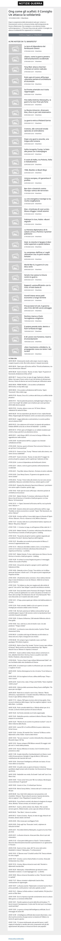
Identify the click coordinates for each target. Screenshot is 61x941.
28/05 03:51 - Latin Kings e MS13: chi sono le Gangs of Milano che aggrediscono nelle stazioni (29, 436)
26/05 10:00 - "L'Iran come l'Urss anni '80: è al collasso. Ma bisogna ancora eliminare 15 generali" (30, 781)
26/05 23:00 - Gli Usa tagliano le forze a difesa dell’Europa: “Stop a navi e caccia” (29, 677)
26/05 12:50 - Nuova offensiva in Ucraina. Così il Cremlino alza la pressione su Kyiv (29, 750)
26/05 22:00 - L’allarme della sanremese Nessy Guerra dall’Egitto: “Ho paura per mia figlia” (30, 688)
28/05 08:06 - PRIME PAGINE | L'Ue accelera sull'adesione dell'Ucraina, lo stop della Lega (27, 386)
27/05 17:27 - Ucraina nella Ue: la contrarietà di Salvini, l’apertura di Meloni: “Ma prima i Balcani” (30, 523)
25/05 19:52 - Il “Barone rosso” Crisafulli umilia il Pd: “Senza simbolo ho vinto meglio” (30, 854)
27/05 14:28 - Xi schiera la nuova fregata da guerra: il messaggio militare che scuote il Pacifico (29, 561)
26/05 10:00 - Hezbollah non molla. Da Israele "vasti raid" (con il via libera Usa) (30, 775)
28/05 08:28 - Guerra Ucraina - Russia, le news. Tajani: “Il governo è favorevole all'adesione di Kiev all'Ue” (30, 373)
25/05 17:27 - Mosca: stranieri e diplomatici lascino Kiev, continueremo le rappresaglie (26, 881)
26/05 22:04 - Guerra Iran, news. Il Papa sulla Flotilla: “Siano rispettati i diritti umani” (30, 683)
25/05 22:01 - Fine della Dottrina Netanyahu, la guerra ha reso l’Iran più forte (30, 831)
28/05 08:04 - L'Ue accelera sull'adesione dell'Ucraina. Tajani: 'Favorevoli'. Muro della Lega (28, 391)
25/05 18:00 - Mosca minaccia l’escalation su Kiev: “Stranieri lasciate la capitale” (30, 876)
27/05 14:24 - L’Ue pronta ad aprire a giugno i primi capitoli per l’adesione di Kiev (28, 566)
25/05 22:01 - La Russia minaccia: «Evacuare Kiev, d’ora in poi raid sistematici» (29, 836)
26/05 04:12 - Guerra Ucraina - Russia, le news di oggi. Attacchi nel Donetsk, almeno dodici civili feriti (30, 817)
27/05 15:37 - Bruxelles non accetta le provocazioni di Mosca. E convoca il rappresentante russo (28, 542)
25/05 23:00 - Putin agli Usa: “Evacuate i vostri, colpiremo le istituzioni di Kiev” (27, 825)
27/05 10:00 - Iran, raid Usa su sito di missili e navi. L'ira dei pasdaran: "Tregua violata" (27, 625)
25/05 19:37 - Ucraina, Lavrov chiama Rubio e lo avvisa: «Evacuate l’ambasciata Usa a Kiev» (29, 860)
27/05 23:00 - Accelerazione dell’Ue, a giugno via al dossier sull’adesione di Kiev (27, 442)
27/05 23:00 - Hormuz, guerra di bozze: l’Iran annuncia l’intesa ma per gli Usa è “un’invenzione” (29, 447)
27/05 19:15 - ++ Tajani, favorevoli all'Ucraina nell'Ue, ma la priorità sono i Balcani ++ (30, 504)
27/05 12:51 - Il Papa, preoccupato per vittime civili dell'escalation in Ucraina (30, 601)
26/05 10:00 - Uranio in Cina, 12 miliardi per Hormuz (25, 785)
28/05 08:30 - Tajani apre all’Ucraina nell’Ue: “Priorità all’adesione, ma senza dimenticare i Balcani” (30, 367)
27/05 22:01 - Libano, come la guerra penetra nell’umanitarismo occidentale (29, 467)
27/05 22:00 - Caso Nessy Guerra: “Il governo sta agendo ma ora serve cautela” (29, 475)
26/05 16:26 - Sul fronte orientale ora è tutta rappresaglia (27, 713)
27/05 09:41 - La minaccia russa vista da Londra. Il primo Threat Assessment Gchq (29, 630)
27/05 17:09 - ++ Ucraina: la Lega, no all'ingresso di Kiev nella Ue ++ (30, 527)
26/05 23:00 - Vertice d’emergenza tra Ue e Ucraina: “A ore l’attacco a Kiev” (30, 672)
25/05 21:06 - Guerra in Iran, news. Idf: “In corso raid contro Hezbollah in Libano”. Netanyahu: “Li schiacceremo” (27, 849)
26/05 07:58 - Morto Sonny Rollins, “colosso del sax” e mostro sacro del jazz (30, 790)
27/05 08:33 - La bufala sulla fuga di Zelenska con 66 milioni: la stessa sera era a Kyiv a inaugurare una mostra (28, 636)
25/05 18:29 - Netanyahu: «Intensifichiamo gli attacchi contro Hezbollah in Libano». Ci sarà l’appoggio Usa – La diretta (28, 871)
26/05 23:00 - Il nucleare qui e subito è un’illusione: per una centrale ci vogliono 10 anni (30, 667)
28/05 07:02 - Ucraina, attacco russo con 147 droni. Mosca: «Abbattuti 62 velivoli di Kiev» (27, 409)
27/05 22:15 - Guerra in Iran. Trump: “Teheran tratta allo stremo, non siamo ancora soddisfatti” (30, 452)
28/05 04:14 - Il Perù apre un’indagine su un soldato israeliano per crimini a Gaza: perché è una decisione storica (30, 431)
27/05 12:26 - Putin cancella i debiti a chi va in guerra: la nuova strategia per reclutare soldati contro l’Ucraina (28, 606)
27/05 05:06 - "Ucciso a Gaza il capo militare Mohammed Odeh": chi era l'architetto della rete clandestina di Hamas (30, 661)
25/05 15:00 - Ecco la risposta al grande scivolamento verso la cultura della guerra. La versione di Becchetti (30, 898)
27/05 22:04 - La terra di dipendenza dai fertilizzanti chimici (27, 462)
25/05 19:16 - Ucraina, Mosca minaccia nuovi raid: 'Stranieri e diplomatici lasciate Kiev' (28, 865)
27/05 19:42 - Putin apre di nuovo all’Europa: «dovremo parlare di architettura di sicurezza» (29, 492)
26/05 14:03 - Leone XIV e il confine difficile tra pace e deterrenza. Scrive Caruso (29, 728)
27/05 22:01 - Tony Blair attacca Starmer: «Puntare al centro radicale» (30, 471)
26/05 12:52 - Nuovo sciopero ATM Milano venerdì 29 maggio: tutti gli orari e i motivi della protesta (30, 744)
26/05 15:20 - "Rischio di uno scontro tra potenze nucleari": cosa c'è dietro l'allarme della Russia (30, 723)
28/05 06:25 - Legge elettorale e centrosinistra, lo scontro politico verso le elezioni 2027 (29, 420)
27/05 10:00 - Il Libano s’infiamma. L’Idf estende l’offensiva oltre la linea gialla (29, 619)
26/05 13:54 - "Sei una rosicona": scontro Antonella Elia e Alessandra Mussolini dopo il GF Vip (30, 739)
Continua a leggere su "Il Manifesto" (30, 35)
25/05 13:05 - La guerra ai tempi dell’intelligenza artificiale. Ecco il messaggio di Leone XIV (29, 910)
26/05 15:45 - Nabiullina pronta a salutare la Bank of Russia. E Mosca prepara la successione (30, 717)
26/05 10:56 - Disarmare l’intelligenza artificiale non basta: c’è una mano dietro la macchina (29, 763)
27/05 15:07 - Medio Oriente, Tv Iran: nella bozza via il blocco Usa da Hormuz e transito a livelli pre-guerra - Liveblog (30, 555)
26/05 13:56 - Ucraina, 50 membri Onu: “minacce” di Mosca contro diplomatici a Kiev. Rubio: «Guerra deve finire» (29, 733)
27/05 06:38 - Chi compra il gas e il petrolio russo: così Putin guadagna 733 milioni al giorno (27, 641)
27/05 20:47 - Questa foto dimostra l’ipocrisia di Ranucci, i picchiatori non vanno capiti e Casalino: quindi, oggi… (30, 486)
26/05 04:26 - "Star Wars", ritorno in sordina (22, 812)
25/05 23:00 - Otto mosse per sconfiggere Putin (24, 821)
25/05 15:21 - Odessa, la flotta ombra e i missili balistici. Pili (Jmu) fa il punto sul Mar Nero (30, 892)
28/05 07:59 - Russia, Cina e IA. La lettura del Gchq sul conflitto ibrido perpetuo (30, 396)
